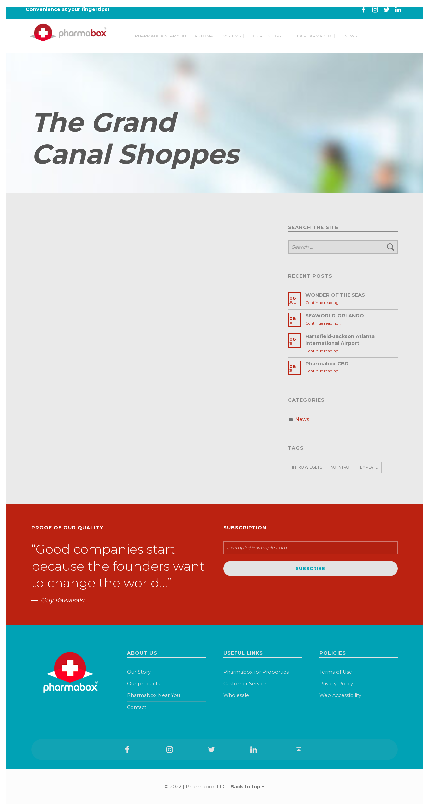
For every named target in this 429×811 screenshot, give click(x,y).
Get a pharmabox (311, 41)
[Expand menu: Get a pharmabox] (334, 41)
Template (368, 467)
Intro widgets (307, 467)
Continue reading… (323, 302)
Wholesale (236, 695)
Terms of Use (335, 672)
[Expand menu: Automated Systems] (243, 41)
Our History (267, 41)
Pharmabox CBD (327, 364)
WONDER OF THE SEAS (335, 295)
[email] (310, 547)
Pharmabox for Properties (256, 672)
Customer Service (244, 684)
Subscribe (310, 568)
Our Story (139, 672)
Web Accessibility (340, 695)
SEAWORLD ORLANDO (334, 316)
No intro (339, 467)
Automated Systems (217, 41)
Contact (136, 707)
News (350, 41)
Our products (143, 684)
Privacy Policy (336, 684)
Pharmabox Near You (160, 41)
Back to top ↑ (247, 787)
